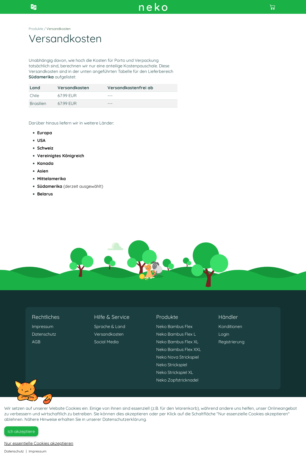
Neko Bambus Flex (174, 326)
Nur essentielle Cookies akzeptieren (38, 443)
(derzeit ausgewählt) (70, 186)
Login (223, 334)
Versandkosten (59, 29)
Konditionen (230, 326)
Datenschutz (44, 334)
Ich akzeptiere (21, 431)
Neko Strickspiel (171, 364)
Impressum (42, 326)
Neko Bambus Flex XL (177, 341)
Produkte (36, 29)
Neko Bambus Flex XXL (178, 349)
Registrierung (231, 341)
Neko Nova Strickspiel (177, 357)
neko (154, 7)
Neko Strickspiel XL (174, 372)
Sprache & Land (109, 326)
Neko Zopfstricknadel (177, 380)
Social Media (106, 341)
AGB (36, 341)
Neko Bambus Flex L (176, 334)
